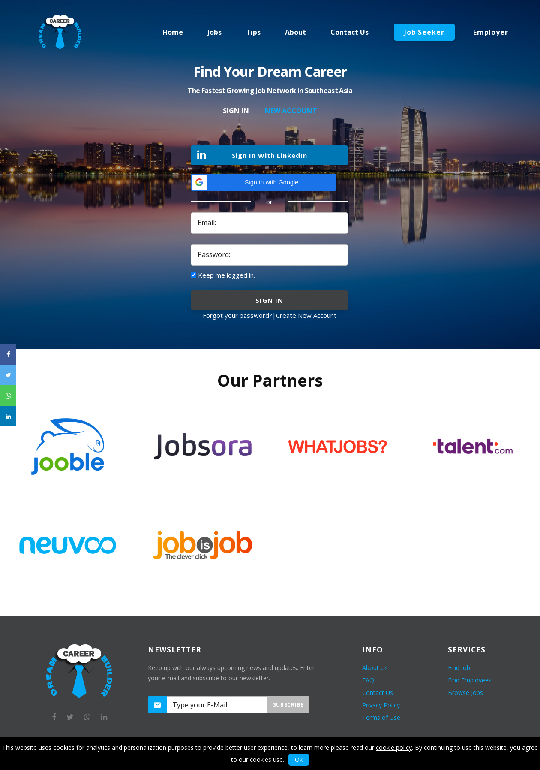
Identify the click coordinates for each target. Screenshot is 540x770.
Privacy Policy (381, 705)
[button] (263, 182)
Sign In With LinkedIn (249, 156)
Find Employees (470, 680)
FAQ (368, 680)
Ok (299, 759)
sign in (269, 300)
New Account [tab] (291, 110)
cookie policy (394, 747)
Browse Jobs (465, 692)
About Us (375, 668)
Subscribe (288, 704)
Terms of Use (381, 717)
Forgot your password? (237, 315)
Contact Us (377, 692)
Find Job (459, 668)
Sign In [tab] (236, 110)
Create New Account (306, 315)
